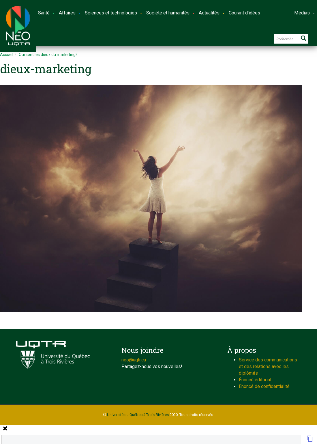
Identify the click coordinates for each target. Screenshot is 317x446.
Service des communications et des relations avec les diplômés (268, 366)
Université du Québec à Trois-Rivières (138, 415)
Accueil (6, 54)
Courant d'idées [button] (244, 13)
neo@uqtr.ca (133, 360)
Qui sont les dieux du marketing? (48, 54)
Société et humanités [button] (170, 13)
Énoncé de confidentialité (264, 386)
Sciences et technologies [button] (113, 13)
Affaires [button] (70, 13)
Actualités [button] (212, 13)
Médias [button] (304, 13)
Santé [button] (46, 13)
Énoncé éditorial (255, 379)
